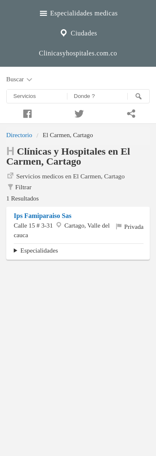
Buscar (20, 79)
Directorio (19, 134)
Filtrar (19, 187)
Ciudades (78, 32)
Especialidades (39, 250)
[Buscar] (138, 96)
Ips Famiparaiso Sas (43, 215)
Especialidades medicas (78, 12)
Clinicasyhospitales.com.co (78, 53)
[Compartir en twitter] (78, 112)
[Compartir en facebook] (26, 112)
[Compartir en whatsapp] (130, 112)
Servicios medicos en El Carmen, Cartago (65, 175)
